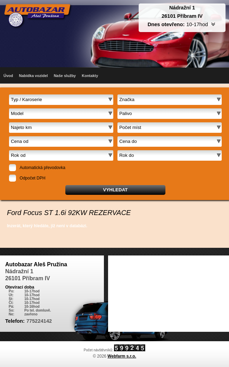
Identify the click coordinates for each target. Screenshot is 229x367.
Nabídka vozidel (33, 76)
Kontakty (90, 76)
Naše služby (65, 76)
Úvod (8, 76)
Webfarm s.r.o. (121, 356)
